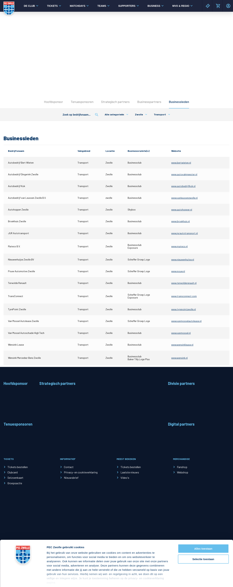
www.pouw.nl (178, 271)
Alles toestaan (203, 532)
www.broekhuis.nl (180, 221)
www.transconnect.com (184, 296)
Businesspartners (149, 102)
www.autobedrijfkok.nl (183, 186)
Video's (125, 477)
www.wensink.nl (179, 357)
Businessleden (179, 102)
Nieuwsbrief (71, 477)
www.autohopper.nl (181, 209)
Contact (69, 467)
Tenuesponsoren (82, 102)
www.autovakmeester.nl (184, 174)
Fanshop (182, 467)
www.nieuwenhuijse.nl (182, 259)
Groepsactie (14, 483)
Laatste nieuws (130, 472)
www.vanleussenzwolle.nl (184, 197)
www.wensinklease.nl (182, 344)
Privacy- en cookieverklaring (81, 472)
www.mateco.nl (179, 246)
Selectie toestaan (203, 542)
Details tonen (192, 579)
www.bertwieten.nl (181, 162)
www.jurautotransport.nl (184, 233)
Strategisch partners (115, 102)
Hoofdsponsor (53, 102)
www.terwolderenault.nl (184, 282)
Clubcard (12, 472)
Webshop (182, 472)
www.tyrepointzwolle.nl (183, 309)
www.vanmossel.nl (181, 332)
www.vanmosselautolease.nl (186, 320)
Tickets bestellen (17, 467)
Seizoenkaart (15, 477)
